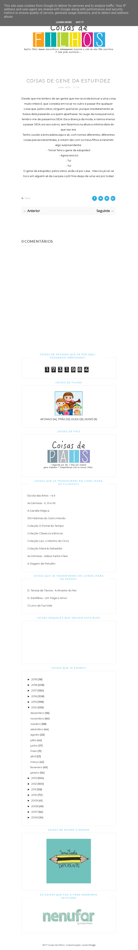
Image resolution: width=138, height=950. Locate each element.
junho (34, 745)
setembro (36, 729)
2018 (34, 684)
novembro (37, 718)
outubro (35, 723)
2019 (34, 679)
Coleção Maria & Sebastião (44, 548)
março (34, 761)
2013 (34, 778)
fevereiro (36, 767)
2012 (34, 783)
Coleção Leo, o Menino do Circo (48, 540)
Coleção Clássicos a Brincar (45, 533)
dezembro (37, 712)
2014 (34, 707)
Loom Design (89, 944)
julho (33, 740)
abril (33, 756)
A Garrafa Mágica (38, 510)
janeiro (34, 772)
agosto (35, 734)
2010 (34, 794)
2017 (34, 690)
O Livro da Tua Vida (39, 605)
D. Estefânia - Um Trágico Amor (47, 598)
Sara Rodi (65, 87)
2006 (34, 817)
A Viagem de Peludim (41, 563)
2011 (33, 789)
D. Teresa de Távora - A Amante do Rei (51, 590)
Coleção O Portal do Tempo (45, 525)
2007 (34, 811)
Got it (80, 22)
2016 (34, 696)
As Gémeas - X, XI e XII (41, 503)
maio (33, 750)
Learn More (64, 22)
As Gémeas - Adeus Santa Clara (47, 556)
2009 (34, 800)
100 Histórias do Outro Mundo (46, 518)
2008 (34, 806)
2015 (34, 701)
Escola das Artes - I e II (41, 495)
